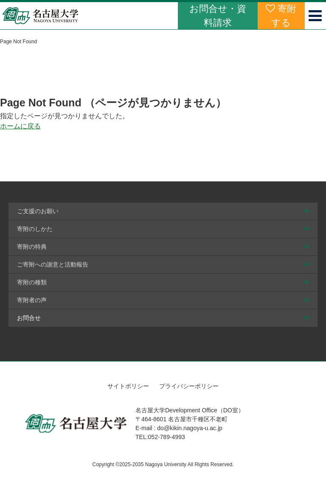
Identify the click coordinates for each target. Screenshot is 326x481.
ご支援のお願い (38, 211)
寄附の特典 (32, 246)
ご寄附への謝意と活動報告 (52, 264)
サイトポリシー (128, 386)
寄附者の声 (32, 300)
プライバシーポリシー (189, 386)
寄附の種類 (32, 282)
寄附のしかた (35, 228)
